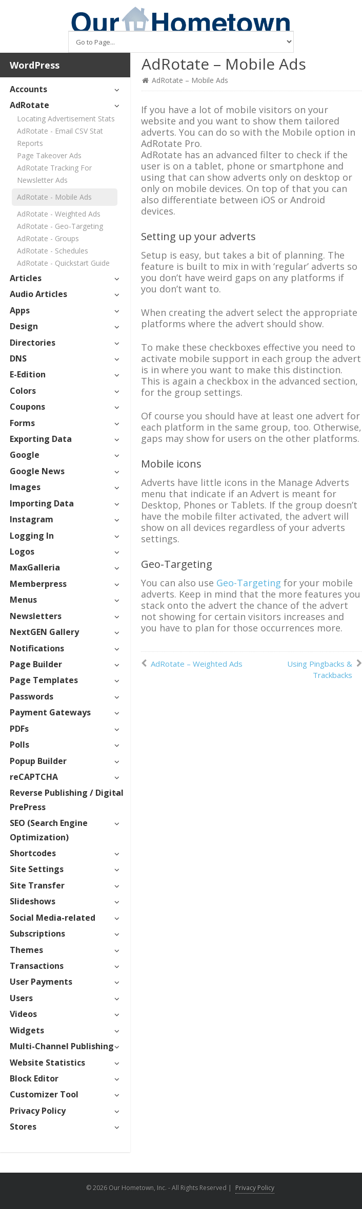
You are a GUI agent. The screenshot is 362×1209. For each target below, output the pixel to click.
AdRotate (29, 105)
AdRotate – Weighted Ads (197, 664)
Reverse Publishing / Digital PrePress (67, 799)
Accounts (28, 89)
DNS (18, 358)
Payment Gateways (50, 712)
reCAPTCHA (34, 776)
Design (24, 326)
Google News (37, 471)
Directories (32, 342)
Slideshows (32, 901)
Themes (26, 950)
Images (25, 487)
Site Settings (37, 869)
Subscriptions (37, 933)
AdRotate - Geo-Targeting (60, 226)
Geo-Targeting (248, 583)
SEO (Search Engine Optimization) (49, 829)
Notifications (37, 648)
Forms (22, 423)
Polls (19, 744)
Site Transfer (37, 885)
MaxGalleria (35, 567)
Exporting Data (41, 438)
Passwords (31, 696)
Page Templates (44, 680)
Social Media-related (52, 917)
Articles (26, 278)
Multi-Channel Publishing (62, 1046)
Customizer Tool (44, 1094)
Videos (23, 1014)
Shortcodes (33, 853)
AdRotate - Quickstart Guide (63, 263)
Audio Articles (38, 294)
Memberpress (38, 583)
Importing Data (42, 503)
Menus (23, 599)
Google (24, 454)
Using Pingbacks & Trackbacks (319, 669)
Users (21, 998)
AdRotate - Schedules (52, 251)
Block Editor (34, 1078)
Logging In (32, 535)
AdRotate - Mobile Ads (54, 197)
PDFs (19, 728)
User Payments (41, 981)
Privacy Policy (38, 1110)
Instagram (31, 519)
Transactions (37, 965)
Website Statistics (47, 1062)
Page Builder (36, 664)
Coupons (27, 406)
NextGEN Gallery (44, 632)
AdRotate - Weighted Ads (58, 214)
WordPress (34, 65)
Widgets (27, 1030)
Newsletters (36, 616)
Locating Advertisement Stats (66, 118)
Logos (22, 551)
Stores (23, 1126)
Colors (23, 390)
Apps (20, 310)
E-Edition (28, 374)
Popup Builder (38, 761)
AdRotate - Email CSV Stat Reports (60, 137)
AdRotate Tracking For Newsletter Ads (54, 174)
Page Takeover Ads (49, 155)
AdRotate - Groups (48, 238)
